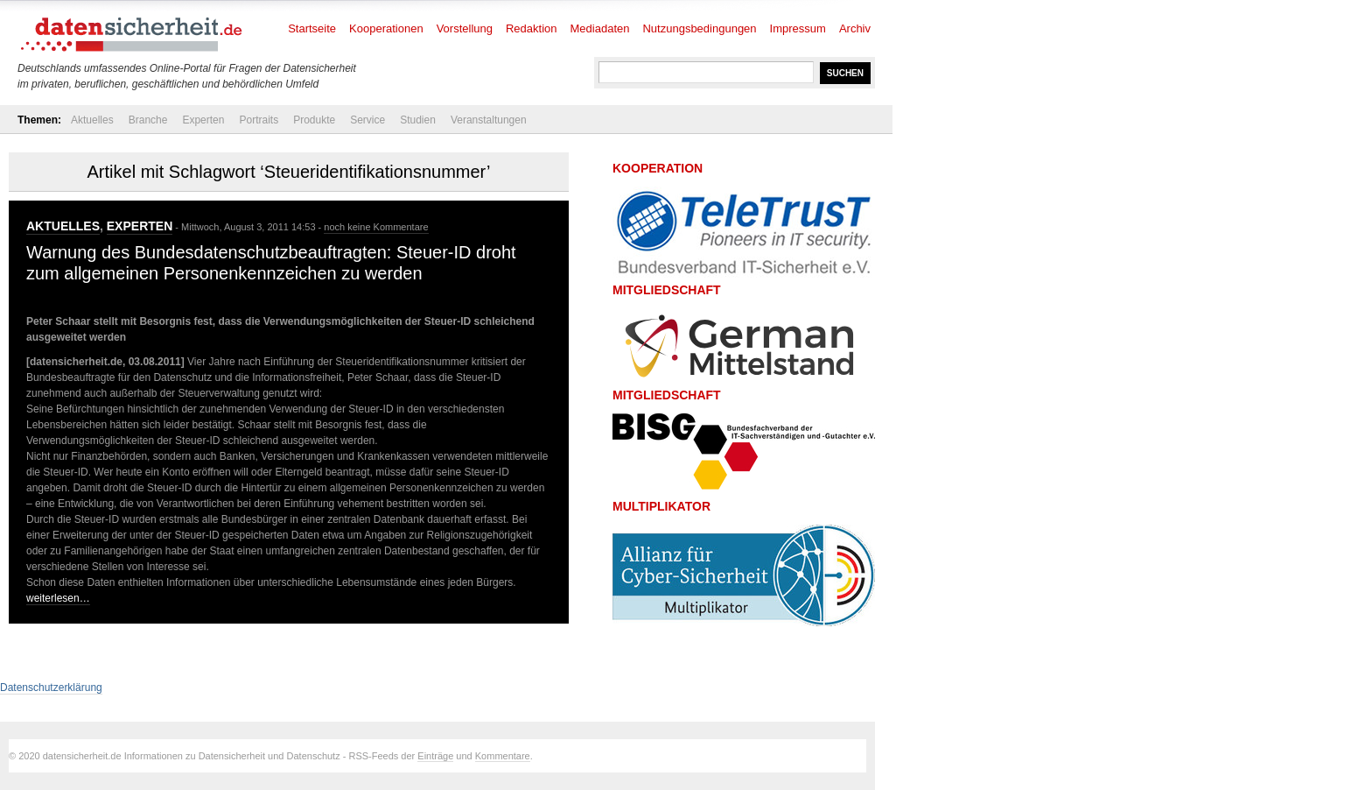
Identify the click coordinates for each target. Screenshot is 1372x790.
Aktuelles (92, 120)
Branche (148, 120)
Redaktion (531, 28)
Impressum (798, 28)
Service (367, 120)
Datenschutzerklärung (51, 687)
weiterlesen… (58, 598)
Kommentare (502, 756)
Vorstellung (465, 28)
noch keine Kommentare (376, 227)
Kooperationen (386, 28)
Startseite (312, 28)
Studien (418, 120)
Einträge (435, 756)
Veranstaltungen (489, 120)
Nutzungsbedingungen (699, 28)
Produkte (314, 120)
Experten (203, 120)
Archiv (855, 28)
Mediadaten (600, 28)
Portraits (258, 120)
